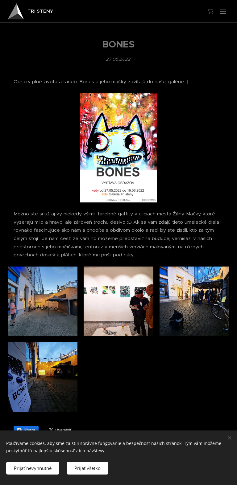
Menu (223, 11)
